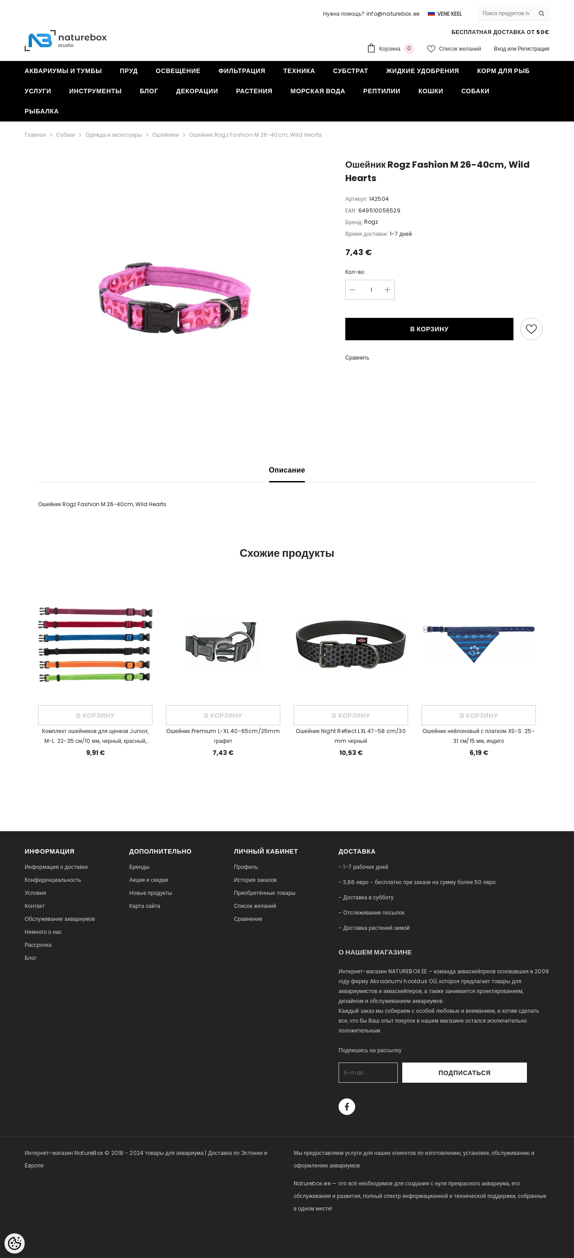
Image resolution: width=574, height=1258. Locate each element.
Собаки (65, 135)
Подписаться (502, 1072)
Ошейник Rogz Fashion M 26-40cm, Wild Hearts (255, 135)
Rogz (371, 222)
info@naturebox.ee (392, 13)
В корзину (429, 329)
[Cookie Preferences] (14, 1243)
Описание (287, 470)
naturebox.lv (311, 1233)
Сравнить (357, 357)
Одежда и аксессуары (113, 135)
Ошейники (165, 135)
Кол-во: (355, 272)
